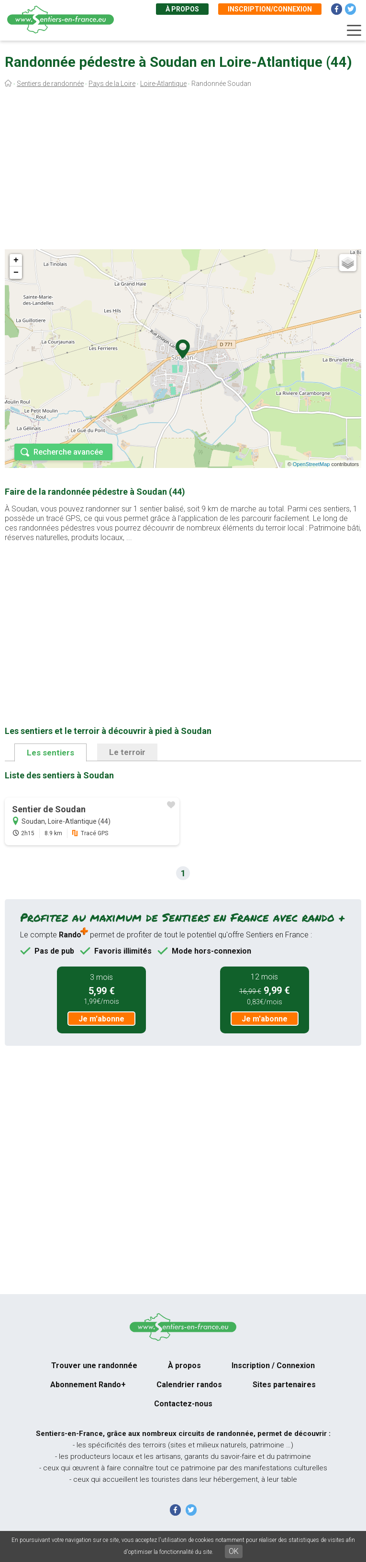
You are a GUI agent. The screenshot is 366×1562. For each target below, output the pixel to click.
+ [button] (16, 260)
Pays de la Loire (112, 83)
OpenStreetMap (311, 464)
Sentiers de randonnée (50, 83)
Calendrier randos (189, 1384)
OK (234, 1551)
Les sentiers (50, 752)
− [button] (16, 272)
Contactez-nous (183, 1403)
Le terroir (127, 752)
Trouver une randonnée (94, 1365)
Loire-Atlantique (163, 83)
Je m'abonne (101, 1018)
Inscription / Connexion (273, 1365)
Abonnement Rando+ (88, 1384)
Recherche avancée (68, 452)
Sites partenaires (284, 1384)
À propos (182, 9)
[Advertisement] (183, 171)
